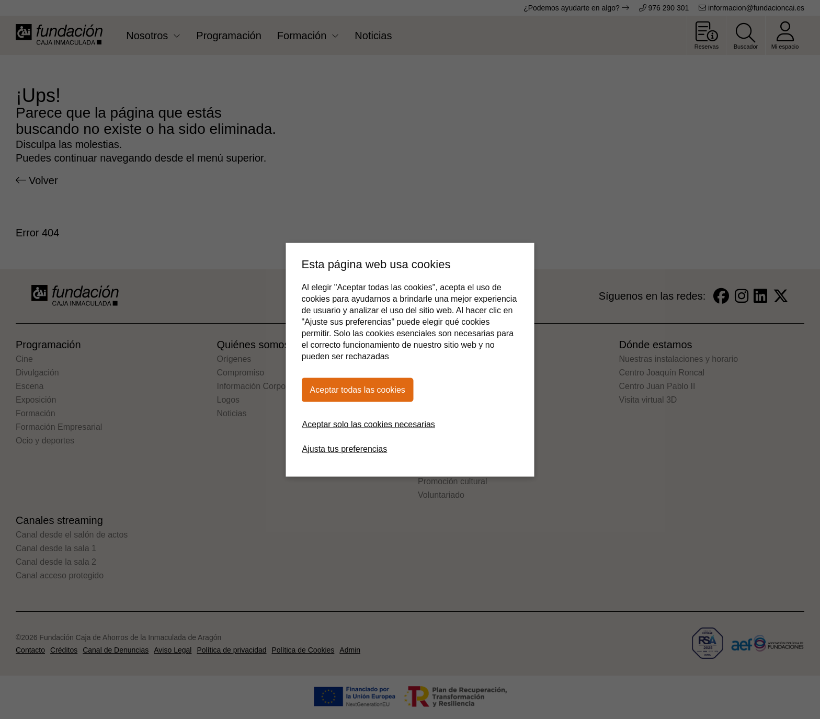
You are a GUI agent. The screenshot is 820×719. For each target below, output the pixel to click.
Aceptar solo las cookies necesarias (368, 423)
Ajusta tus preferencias (345, 448)
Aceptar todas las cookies (357, 389)
